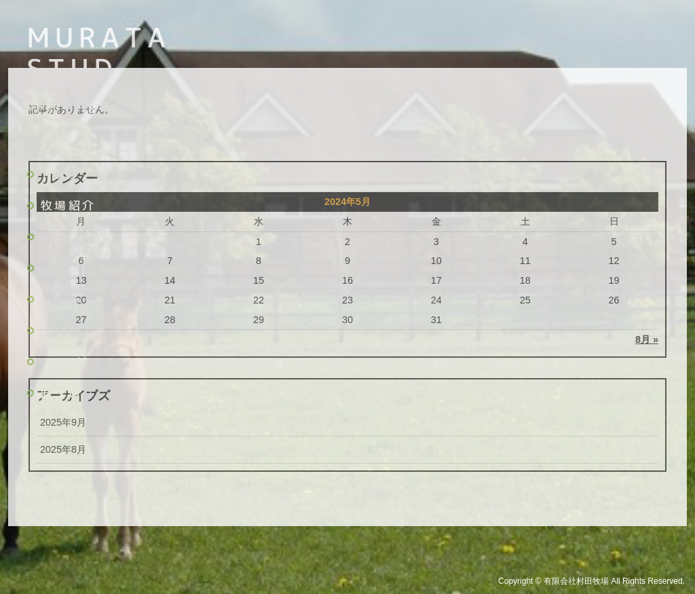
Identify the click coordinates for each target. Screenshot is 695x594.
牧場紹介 (68, 205)
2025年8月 (63, 449)
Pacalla (69, 361)
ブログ (61, 330)
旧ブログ (68, 393)
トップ (61, 174)
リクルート (75, 299)
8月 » (646, 339)
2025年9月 (63, 422)
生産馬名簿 (75, 236)
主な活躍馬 (75, 268)
